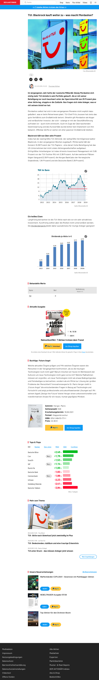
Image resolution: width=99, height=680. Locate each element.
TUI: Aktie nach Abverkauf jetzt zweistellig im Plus (50, 535)
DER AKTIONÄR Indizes (59, 669)
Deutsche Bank (33, 472)
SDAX (65, 447)
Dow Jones (47, 447)
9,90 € (44, 607)
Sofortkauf (52, 346)
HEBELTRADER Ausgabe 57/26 (53, 594)
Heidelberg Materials (34, 484)
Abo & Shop (55, 673)
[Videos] (85, 2)
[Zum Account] (67, 2)
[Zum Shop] (61, 2)
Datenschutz (7, 661)
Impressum (7, 653)
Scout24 (30, 460)
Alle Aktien (54, 649)
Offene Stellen (8, 677)
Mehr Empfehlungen (88, 557)
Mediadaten (7, 649)
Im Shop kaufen (72, 346)
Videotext (6, 673)
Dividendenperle (38, 226)
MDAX (57, 447)
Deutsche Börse (33, 452)
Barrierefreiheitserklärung (14, 665)
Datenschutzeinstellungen (13, 669)
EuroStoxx (74, 447)
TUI (31, 75)
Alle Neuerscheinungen (90, 572)
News (49, 456)
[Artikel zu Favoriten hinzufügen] (40, 79)
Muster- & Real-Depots (60, 665)
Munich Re (31, 468)
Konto (83, 352)
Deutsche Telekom (34, 488)
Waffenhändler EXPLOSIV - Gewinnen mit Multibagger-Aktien (67, 576)
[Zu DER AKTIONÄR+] (76, 2)
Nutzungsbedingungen (12, 657)
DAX (29, 447)
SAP (29, 464)
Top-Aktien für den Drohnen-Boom (55, 612)
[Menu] (96, 2)
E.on (29, 456)
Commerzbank (33, 476)
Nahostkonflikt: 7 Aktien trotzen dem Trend (62, 340)
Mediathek (54, 653)
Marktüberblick (56, 661)
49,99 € (45, 589)
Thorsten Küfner (54, 86)
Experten (54, 657)
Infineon (31, 480)
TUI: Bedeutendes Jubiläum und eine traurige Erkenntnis (53, 543)
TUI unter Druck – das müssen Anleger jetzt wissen (50, 551)
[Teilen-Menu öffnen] (31, 79)
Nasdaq (37, 447)
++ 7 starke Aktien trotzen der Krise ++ (49, 7)
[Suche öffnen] (25, 2)
